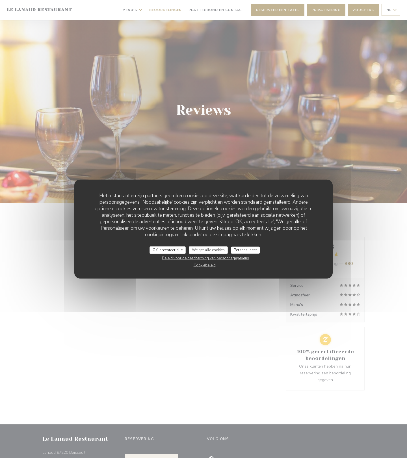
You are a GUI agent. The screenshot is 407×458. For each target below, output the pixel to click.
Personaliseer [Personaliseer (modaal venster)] (245, 249)
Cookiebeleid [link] (205, 265)
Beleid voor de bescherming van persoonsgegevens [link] (205, 258)
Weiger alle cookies (208, 249)
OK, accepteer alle (168, 249)
